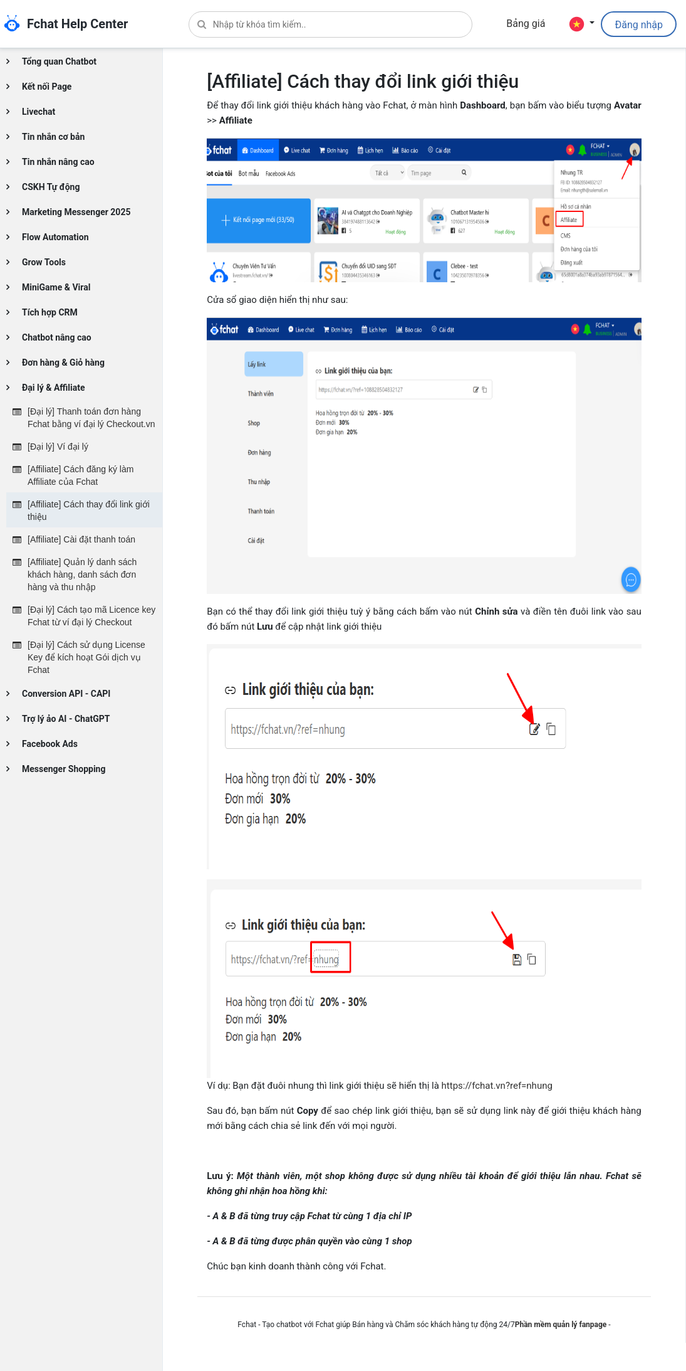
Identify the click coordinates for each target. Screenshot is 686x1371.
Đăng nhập (639, 25)
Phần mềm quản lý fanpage (561, 1324)
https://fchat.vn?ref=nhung (497, 1085)
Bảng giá (525, 23)
